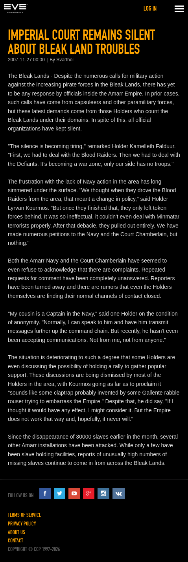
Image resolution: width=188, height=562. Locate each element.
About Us (16, 532)
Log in (150, 8)
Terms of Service (24, 515)
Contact (15, 540)
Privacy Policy (22, 523)
